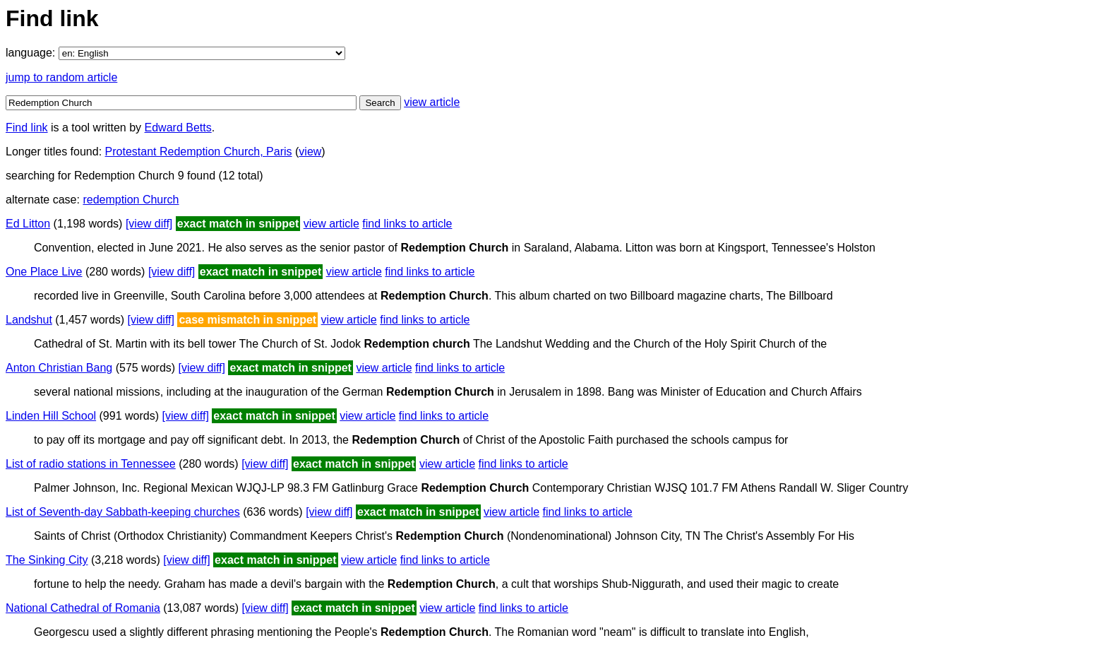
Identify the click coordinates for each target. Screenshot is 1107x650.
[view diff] (149, 224)
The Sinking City (47, 560)
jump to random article (61, 77)
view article (432, 102)
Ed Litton (28, 224)
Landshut (29, 320)
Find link (27, 128)
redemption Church (131, 200)
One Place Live (44, 272)
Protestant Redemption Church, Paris (198, 152)
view (310, 152)
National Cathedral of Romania (83, 608)
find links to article (407, 224)
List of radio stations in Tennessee (91, 464)
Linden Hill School (51, 416)
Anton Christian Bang (59, 368)
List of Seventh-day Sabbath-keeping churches (123, 512)
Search (380, 103)
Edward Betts (178, 128)
